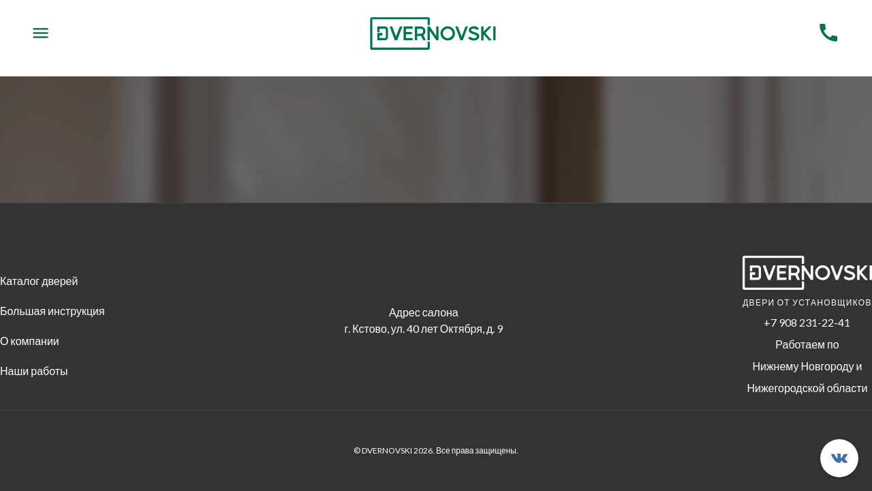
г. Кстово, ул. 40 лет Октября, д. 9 (423, 328)
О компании (29, 340)
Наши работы (34, 370)
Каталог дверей (39, 280)
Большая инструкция (52, 310)
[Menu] (40, 33)
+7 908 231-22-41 (807, 322)
